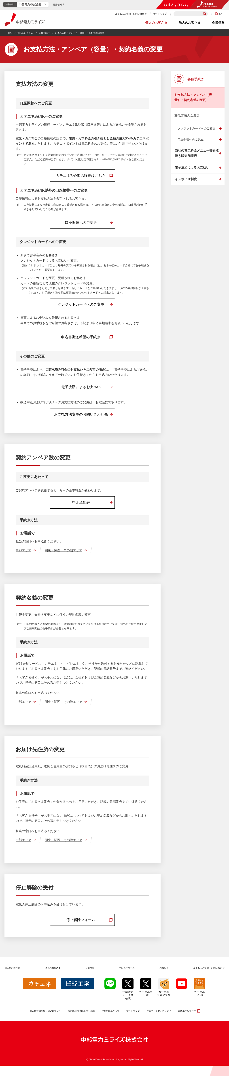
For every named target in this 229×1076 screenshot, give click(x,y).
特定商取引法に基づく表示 (81, 1021)
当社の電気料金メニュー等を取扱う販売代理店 (196, 155)
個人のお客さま (156, 22)
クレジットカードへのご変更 (196, 128)
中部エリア (23, 559)
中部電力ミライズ (24, 19)
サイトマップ (160, 14)
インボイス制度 (185, 188)
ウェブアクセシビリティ (158, 1021)
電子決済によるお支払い (191, 173)
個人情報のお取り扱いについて (45, 1021)
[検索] (204, 13)
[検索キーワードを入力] (191, 13)
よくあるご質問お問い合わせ (209, 978)
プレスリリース (127, 978)
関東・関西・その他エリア (63, 559)
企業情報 (218, 22)
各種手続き (44, 33)
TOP (10, 33)
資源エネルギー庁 (188, 1021)
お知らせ (163, 978)
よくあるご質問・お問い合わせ (130, 14)
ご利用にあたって (110, 1021)
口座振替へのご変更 (191, 139)
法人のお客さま (190, 22)
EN (218, 14)
